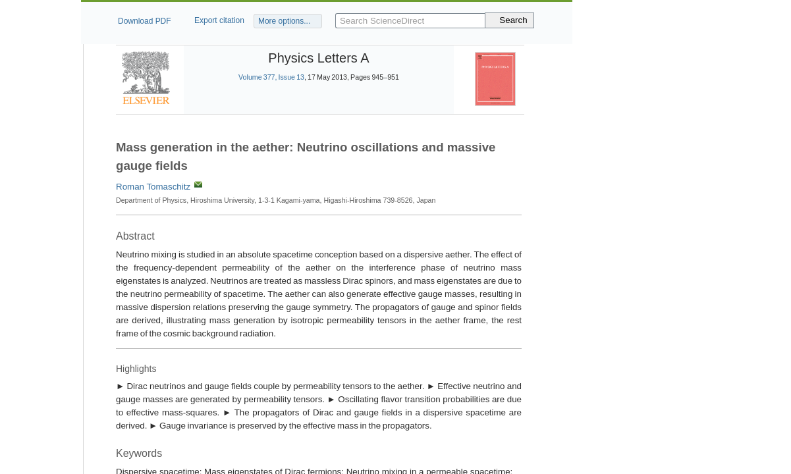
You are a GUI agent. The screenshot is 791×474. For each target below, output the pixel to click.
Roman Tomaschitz (153, 187)
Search (513, 20)
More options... (284, 21)
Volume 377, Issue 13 (271, 77)
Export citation (219, 20)
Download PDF (144, 21)
